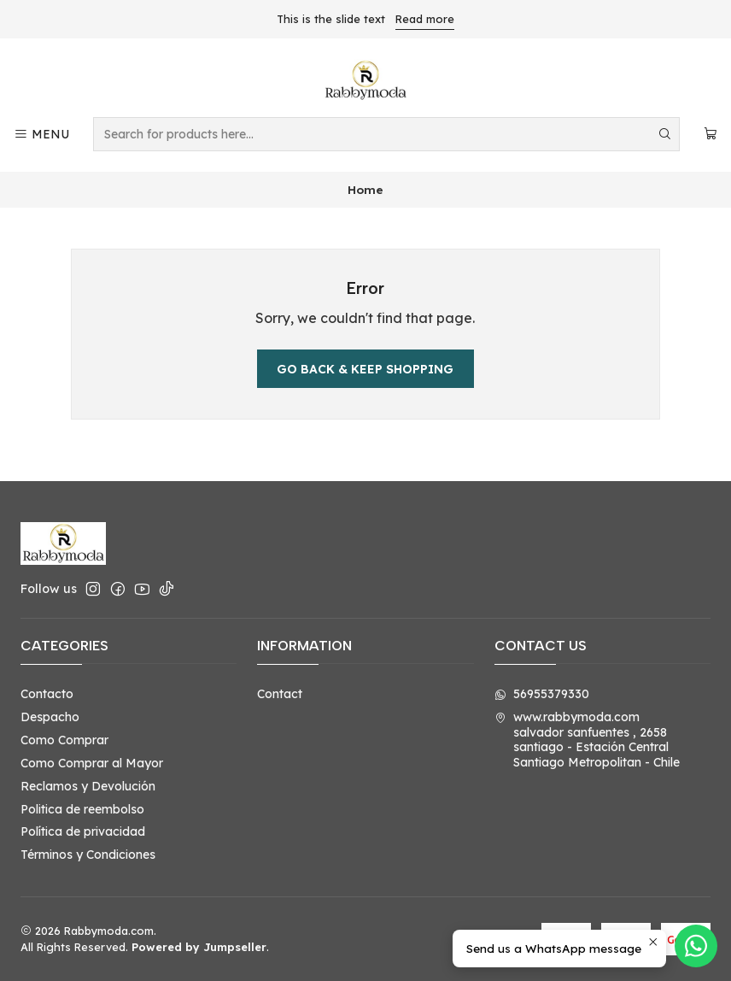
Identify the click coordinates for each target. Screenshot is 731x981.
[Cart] (710, 134)
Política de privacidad (82, 831)
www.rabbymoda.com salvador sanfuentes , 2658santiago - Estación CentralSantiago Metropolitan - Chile (587, 739)
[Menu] (41, 134)
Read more (424, 19)
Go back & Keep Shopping (365, 369)
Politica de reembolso (82, 809)
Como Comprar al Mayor (91, 763)
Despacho (49, 717)
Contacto (46, 694)
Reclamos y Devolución (87, 786)
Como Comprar (64, 740)
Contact (279, 694)
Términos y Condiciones (87, 854)
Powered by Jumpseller (199, 947)
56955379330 (541, 694)
